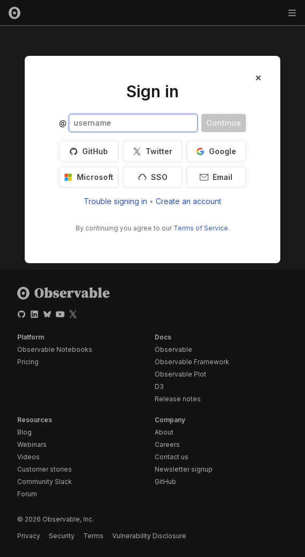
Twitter (152, 151)
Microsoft (88, 177)
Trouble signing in (115, 201)
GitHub (88, 151)
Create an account (188, 201)
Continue (223, 122)
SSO (153, 177)
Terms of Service (200, 228)
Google (216, 151)
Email (216, 177)
